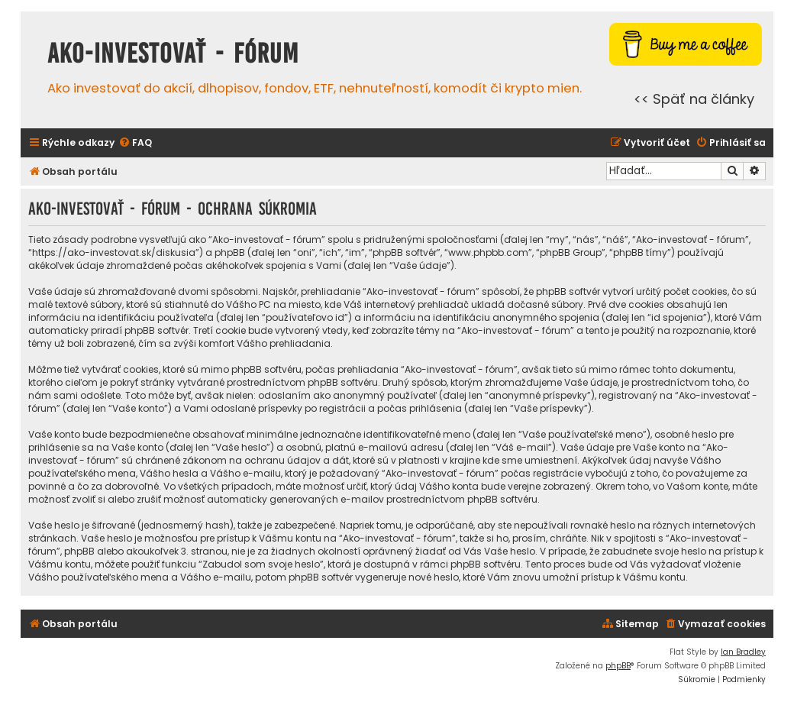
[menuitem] (135, 143)
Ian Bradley (743, 652)
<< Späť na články (694, 98)
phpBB (618, 665)
